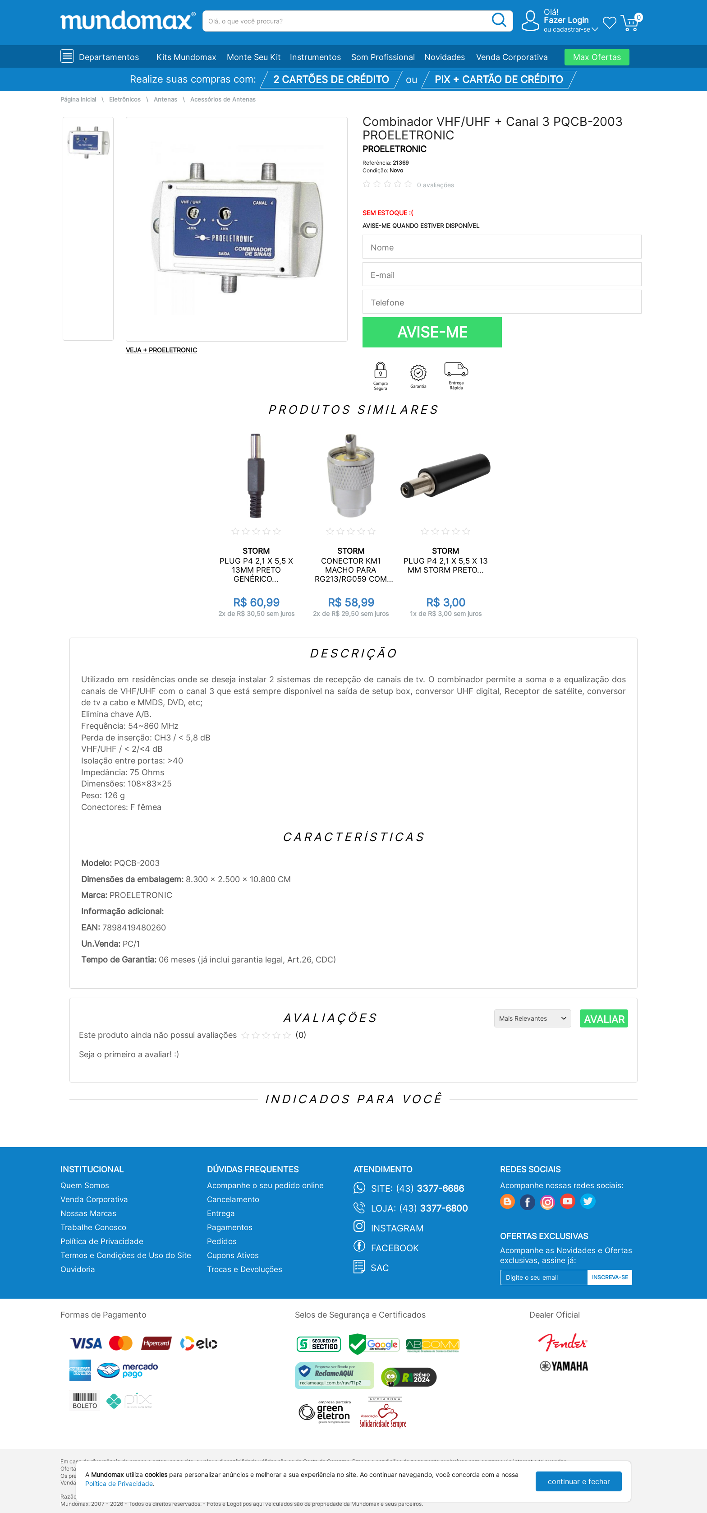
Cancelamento (233, 1199)
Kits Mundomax (186, 57)
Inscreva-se (610, 1277)
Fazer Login (566, 20)
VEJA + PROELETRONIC (161, 350)
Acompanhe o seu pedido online (265, 1185)
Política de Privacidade (101, 1241)
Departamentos (109, 57)
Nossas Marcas (88, 1213)
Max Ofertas (597, 57)
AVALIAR (604, 1019)
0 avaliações (435, 185)
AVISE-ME (432, 332)
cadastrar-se (571, 29)
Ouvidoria (77, 1269)
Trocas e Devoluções (244, 1269)
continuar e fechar (579, 1481)
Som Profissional (383, 57)
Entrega (221, 1213)
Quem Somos (84, 1185)
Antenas (165, 99)
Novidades (444, 57)
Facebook (395, 1248)
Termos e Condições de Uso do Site (125, 1255)
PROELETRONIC (395, 149)
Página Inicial (78, 99)
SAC (380, 1268)
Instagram (397, 1228)
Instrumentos (315, 57)
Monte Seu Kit (254, 57)
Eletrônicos (125, 99)
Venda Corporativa (512, 57)
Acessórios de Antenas (223, 99)
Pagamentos (229, 1227)
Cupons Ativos (233, 1255)
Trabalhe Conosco (93, 1227)
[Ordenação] (532, 1018)
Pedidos (222, 1241)
